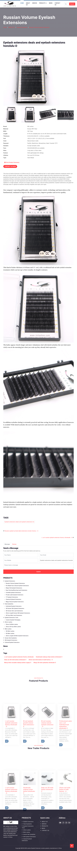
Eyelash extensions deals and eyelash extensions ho (19, 522)
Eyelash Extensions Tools (11, 617)
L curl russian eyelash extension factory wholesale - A (57, 537)
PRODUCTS (42, 3)
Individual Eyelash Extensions (13, 606)
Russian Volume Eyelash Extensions (39, 27)
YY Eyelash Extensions (12, 597)
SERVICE (34, 3)
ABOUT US (28, 3)
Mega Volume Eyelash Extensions (15, 601)
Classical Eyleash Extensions (13, 599)
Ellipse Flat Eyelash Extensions (14, 588)
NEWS (50, 3)
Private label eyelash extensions (14, 594)
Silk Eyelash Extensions (11, 640)
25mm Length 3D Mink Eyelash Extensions (17, 635)
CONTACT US (57, 3)
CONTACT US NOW (10, 166)
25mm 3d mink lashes (12, 624)
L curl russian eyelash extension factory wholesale (19, 657)
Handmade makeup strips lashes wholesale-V (49, 657)
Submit (38, 571)
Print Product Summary (11, 162)
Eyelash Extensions (22, 27)
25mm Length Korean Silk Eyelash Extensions (18, 613)
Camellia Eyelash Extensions (13, 592)
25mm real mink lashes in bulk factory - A (41, 659)
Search (72, 4)
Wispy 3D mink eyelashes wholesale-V (45, 662)
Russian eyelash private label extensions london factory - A (21, 531)
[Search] (66, 4)
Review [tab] (14, 544)
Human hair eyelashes (11, 638)
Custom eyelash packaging (13, 620)
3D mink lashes (10, 631)
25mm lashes (8, 622)
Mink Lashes (8, 629)
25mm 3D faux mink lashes (13, 626)
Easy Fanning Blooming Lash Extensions (16, 590)
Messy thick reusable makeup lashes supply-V (17, 662)
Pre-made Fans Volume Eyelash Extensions (17, 585)
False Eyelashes (9, 604)
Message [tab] (7, 544)
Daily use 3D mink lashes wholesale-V (15, 659)
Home (22, 3)
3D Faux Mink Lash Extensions (14, 615)
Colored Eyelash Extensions (12, 642)
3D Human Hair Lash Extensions (14, 610)
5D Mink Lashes (10, 633)
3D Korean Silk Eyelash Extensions (15, 608)
